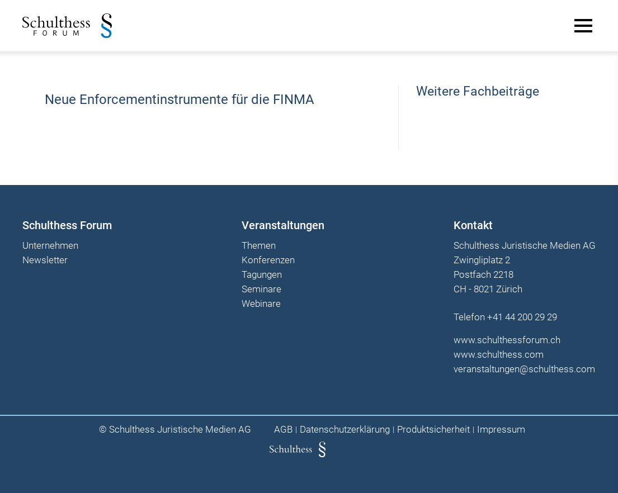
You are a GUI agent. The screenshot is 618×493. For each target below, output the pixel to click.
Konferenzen (268, 260)
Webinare (261, 304)
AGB (283, 429)
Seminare (261, 290)
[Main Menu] (583, 25)
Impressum (501, 429)
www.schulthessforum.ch (507, 339)
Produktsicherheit (433, 429)
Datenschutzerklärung (345, 429)
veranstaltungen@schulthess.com (524, 369)
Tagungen (262, 275)
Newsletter (45, 260)
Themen (259, 246)
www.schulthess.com (499, 354)
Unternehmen (50, 246)
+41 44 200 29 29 (522, 317)
